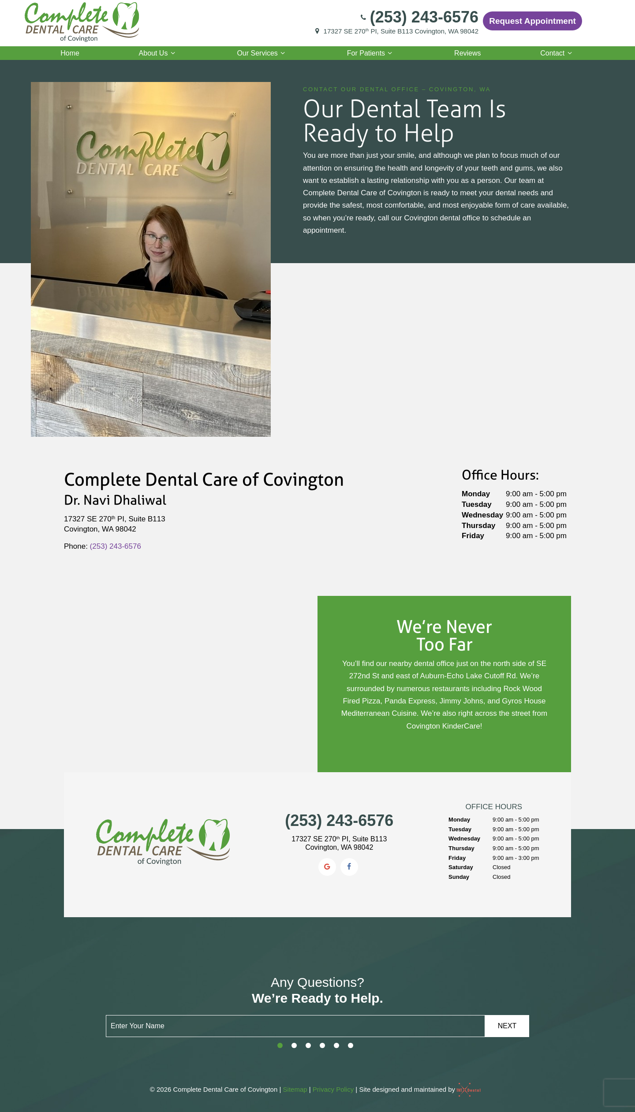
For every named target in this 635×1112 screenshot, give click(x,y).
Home (69, 53)
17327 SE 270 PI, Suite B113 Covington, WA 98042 (395, 31)
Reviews (467, 53)
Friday (473, 536)
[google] (327, 867)
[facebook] (349, 867)
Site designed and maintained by (417, 1089)
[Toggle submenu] (172, 53)
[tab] (280, 1045)
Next (507, 1026)
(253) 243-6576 (418, 17)
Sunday (458, 877)
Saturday (460, 867)
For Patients (371, 53)
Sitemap (295, 1089)
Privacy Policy (333, 1089)
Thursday (479, 525)
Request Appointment (532, 21)
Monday (476, 494)
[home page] (81, 21)
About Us (158, 53)
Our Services (262, 53)
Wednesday (482, 515)
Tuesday (477, 504)
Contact (557, 53)
